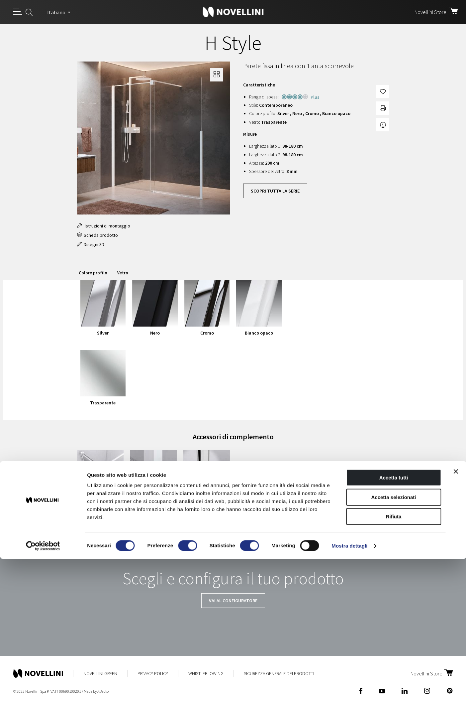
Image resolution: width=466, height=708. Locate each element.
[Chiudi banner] (455, 620)
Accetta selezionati (393, 646)
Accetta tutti (393, 627)
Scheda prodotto (97, 235)
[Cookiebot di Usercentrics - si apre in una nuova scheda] (43, 695)
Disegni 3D (90, 244)
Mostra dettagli (349, 695)
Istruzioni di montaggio (103, 226)
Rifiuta (394, 665)
